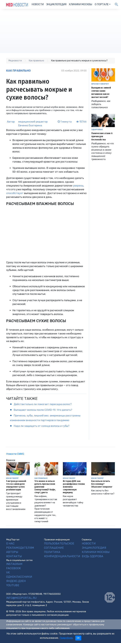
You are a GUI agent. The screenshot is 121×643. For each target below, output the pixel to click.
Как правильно (18, 70)
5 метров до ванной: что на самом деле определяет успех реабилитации (16, 485)
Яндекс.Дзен (16, 581)
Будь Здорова (92, 556)
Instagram (14, 564)
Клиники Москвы (80, 4)
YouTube (12, 585)
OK (78, 638)
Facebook (13, 568)
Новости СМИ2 (15, 453)
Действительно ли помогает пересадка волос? (43, 404)
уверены (78, 185)
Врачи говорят (100, 84)
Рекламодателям (20, 547)
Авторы (12, 552)
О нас (10, 543)
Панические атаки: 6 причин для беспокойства (101, 136)
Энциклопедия (56, 4)
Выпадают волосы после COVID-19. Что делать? (43, 409)
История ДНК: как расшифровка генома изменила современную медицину (74, 487)
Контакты (14, 556)
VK (8, 572)
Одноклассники (19, 577)
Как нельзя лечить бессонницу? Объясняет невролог (101, 484)
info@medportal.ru (21, 598)
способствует (15, 193)
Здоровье (97, 129)
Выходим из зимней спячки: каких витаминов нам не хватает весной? (101, 92)
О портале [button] (102, 4)
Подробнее (65, 637)
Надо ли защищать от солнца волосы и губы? (41, 425)
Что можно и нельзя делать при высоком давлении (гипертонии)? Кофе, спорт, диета (45, 487)
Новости (38, 4)
